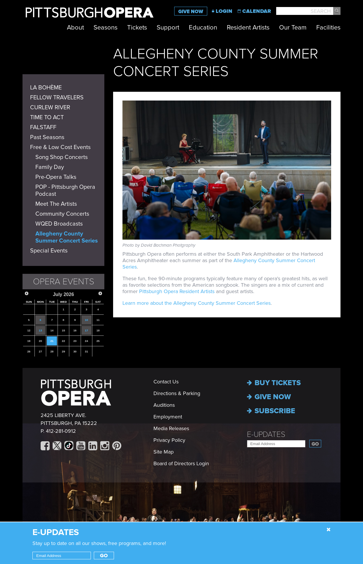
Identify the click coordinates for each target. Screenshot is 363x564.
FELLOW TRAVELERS (57, 97)
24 (86, 340)
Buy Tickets (274, 382)
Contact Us (166, 381)
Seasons (105, 27)
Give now (269, 396)
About (75, 27)
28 (51, 351)
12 (28, 330)
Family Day (49, 167)
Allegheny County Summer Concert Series (66, 237)
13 (40, 330)
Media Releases (171, 428)
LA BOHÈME (46, 87)
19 (28, 340)
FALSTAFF (43, 127)
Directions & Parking (176, 393)
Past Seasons (47, 137)
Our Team (293, 27)
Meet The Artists (56, 203)
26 (28, 351)
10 (86, 319)
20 (40, 340)
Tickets (137, 27)
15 (63, 330)
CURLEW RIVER (50, 107)
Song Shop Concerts (61, 157)
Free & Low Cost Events (60, 147)
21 (51, 340)
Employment (167, 417)
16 (75, 330)
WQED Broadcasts (59, 223)
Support (168, 27)
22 (63, 340)
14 (51, 330)
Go (315, 444)
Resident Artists (248, 27)
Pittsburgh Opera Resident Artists (177, 291)
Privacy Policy (169, 440)
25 (98, 340)
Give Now (190, 11)
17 (86, 330)
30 (75, 351)
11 (98, 319)
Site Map (163, 452)
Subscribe (271, 410)
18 (98, 330)
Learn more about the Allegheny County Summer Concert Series (196, 303)
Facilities (328, 27)
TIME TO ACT (47, 117)
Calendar (256, 11)
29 (63, 351)
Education (203, 27)
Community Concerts (62, 213)
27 (40, 351)
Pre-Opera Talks (55, 177)
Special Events (49, 250)
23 (75, 340)
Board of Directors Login (181, 463)
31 (86, 351)
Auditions (164, 405)
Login (224, 11)
